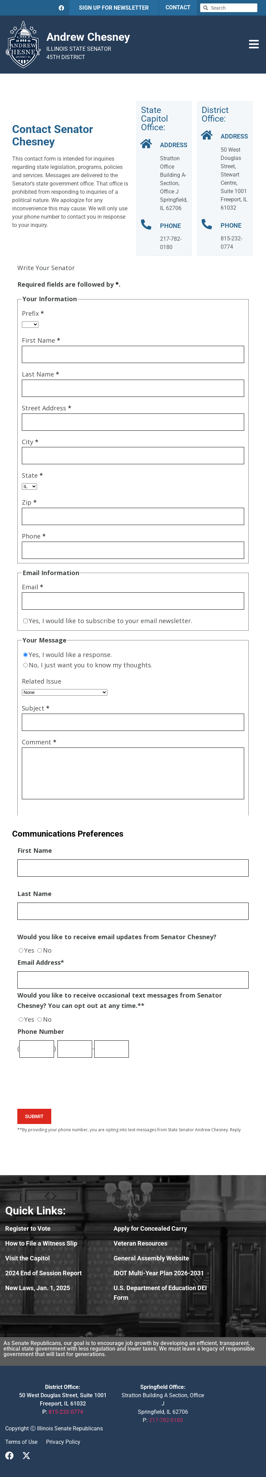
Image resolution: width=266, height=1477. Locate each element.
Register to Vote (28, 1228)
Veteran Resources (140, 1243)
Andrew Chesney (88, 37)
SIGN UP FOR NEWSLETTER (114, 7)
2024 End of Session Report (43, 1273)
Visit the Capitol (27, 1258)
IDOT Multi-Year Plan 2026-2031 (159, 1273)
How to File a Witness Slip (41, 1243)
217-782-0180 (166, 1420)
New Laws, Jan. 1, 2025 (37, 1288)
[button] (254, 44)
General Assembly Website (151, 1258)
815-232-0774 (65, 1412)
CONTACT (178, 7)
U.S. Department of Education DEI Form (160, 1292)
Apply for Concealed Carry (150, 1228)
